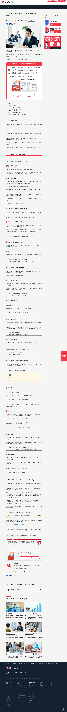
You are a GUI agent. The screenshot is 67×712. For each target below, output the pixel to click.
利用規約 (19, 699)
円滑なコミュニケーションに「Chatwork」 (17, 114)
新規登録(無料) (64, 356)
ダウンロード (9, 702)
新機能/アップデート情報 (22, 687)
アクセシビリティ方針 (21, 701)
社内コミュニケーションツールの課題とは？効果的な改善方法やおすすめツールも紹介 (33, 637)
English (52, 687)
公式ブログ (31, 694)
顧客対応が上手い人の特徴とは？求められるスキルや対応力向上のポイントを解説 (15, 636)
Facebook (30, 700)
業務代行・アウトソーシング (34, 7)
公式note (30, 698)
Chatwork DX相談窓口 (49, 3)
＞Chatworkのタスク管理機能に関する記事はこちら (17, 524)
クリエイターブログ (32, 696)
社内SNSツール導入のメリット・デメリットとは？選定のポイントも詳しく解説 (33, 656)
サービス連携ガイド (32, 685)
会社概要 (41, 685)
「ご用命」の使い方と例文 (14, 110)
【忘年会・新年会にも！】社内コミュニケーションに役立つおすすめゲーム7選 (15, 656)
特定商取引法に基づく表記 (22, 697)
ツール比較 (8, 706)
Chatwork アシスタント (38, 3)
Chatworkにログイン (59, 3)
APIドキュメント (31, 687)
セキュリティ (9, 704)
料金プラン (8, 687)
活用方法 (8, 698)
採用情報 (41, 687)
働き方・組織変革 (57, 7)
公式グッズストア (32, 692)
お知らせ (19, 685)
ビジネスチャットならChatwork (11, 663)
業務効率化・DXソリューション (46, 7)
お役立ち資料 (9, 692)
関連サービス (9, 700)
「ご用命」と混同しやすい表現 (15, 109)
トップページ (9, 685)
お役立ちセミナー (9, 696)
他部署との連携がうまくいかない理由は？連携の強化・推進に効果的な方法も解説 (15, 616)
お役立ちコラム (10, 7)
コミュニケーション (11, 613)
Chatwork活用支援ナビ (21, 695)
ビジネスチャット (24, 7)
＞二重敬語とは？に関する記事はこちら (14, 203)
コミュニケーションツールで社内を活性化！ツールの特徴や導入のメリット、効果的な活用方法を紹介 (33, 617)
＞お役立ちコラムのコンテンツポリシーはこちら (23, 571)
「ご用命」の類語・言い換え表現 (15, 112)
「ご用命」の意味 (12, 105)
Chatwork (7, 2)
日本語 (52, 685)
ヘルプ (19, 693)
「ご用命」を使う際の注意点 (15, 107)
